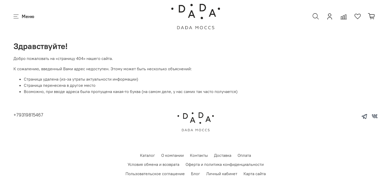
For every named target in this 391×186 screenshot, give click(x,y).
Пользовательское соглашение (155, 173)
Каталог (147, 155)
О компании (172, 155)
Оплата (244, 155)
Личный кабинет (221, 173)
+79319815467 (28, 115)
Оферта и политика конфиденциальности (225, 164)
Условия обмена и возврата (153, 164)
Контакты (199, 155)
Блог (195, 173)
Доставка (222, 155)
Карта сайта (255, 173)
